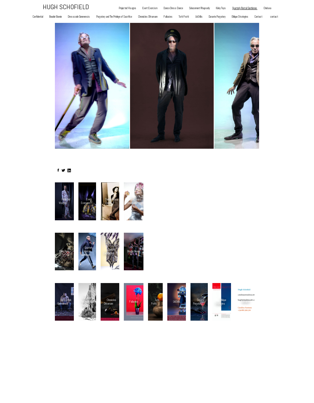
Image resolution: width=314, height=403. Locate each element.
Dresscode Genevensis (79, 17)
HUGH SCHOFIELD (66, 7)
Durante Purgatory (217, 17)
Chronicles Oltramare (147, 17)
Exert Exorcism (149, 8)
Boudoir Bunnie (55, 17)
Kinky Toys (221, 8)
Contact (258, 17)
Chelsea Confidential (109, 251)
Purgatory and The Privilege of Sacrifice (114, 17)
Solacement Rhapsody (199, 8)
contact (274, 17)
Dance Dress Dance (173, 8)
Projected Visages (127, 8)
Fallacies (168, 17)
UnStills (199, 17)
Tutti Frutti (184, 17)
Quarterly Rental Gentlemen (244, 8)
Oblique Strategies (240, 17)
